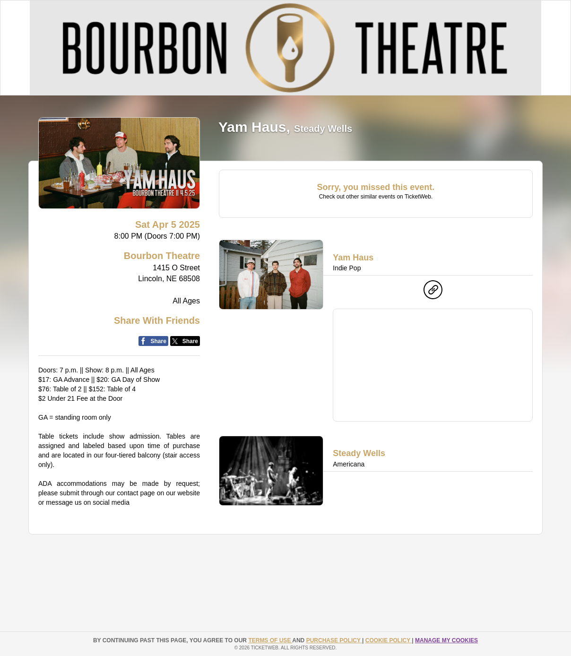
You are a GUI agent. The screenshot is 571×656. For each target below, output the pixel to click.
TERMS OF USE (270, 640)
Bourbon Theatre (162, 255)
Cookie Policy (388, 640)
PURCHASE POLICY (334, 640)
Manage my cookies (446, 640)
